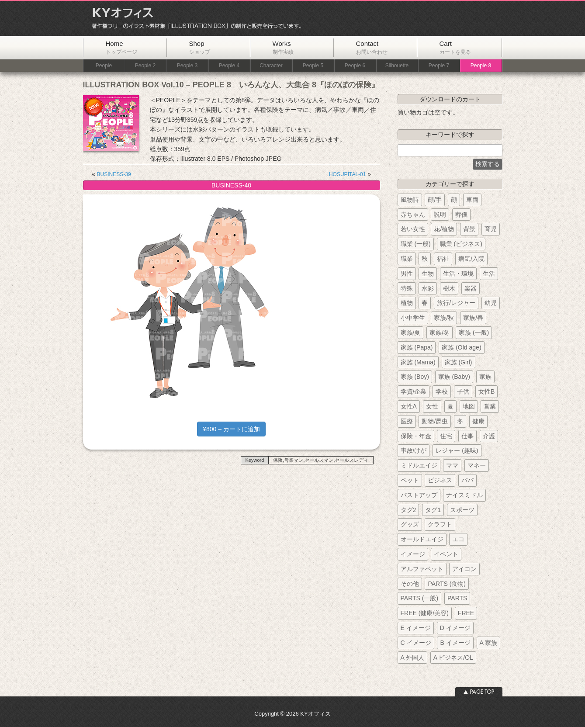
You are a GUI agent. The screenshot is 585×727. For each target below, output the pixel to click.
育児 (491, 228)
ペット (410, 480)
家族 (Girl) (458, 362)
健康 (478, 421)
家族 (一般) (474, 332)
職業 (407, 258)
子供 (463, 391)
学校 (442, 391)
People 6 (355, 66)
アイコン (464, 568)
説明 (440, 214)
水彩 (428, 288)
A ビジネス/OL (453, 657)
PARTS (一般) (420, 598)
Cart (455, 47)
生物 (428, 273)
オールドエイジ (422, 539)
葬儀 (461, 214)
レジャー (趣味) (457, 450)
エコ (458, 539)
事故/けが (414, 450)
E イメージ (416, 627)
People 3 (187, 66)
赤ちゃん (413, 214)
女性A (409, 406)
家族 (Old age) (461, 347)
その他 (410, 583)
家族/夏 (411, 332)
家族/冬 (439, 332)
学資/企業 (414, 391)
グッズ (410, 524)
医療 (407, 421)
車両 (472, 199)
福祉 (443, 258)
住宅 (446, 436)
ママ (452, 465)
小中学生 (413, 317)
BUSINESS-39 (114, 174)
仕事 (467, 436)
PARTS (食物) (447, 583)
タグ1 (433, 509)
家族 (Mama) (418, 362)
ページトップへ (478, 691)
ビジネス (440, 480)
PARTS (457, 598)
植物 (407, 302)
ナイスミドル (464, 495)
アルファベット (422, 568)
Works (283, 47)
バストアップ (419, 495)
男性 (407, 273)
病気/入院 (471, 258)
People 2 (145, 66)
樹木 (449, 288)
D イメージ (455, 627)
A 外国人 (412, 657)
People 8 (481, 66)
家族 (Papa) (417, 347)
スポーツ (462, 509)
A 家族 (488, 642)
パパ (467, 480)
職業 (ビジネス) (461, 243)
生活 (489, 273)
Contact (372, 47)
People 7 (439, 66)
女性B (486, 391)
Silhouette (396, 66)
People (104, 66)
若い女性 (413, 228)
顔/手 (435, 199)
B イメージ (455, 642)
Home (121, 47)
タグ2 (408, 509)
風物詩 (410, 199)
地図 (469, 406)
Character (271, 66)
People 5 (313, 66)
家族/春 (473, 317)
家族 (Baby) (454, 376)
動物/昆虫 (435, 421)
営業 (490, 406)
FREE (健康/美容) (425, 612)
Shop (199, 47)
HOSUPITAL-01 (347, 174)
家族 (485, 376)
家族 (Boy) (415, 376)
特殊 (407, 288)
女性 (432, 406)
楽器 (470, 288)
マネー (476, 465)
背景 (469, 228)
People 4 (229, 66)
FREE (466, 612)
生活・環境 (458, 273)
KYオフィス (193, 18)
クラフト (440, 524)
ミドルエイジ (419, 465)
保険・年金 (416, 436)
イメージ (413, 553)
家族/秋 (444, 317)
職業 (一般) (416, 243)
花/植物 (444, 228)
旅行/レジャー (456, 302)
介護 (489, 436)
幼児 (491, 302)
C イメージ (416, 642)
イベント (446, 553)
